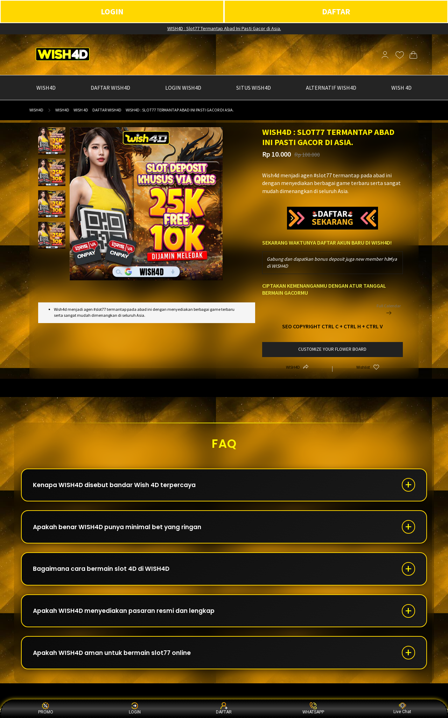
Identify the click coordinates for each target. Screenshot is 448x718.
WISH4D (36, 109)
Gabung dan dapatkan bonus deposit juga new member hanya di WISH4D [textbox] (332, 262)
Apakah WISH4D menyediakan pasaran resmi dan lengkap (129, 617)
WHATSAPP (313, 708)
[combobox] (332, 262)
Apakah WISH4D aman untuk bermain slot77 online (117, 661)
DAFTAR (336, 11)
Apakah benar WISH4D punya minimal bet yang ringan (123, 529)
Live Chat (402, 708)
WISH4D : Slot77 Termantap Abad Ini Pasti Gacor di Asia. (224, 28)
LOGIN (112, 11)
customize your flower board (332, 349)
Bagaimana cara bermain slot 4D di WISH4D (105, 573)
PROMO (45, 708)
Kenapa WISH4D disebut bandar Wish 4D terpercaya (118, 485)
